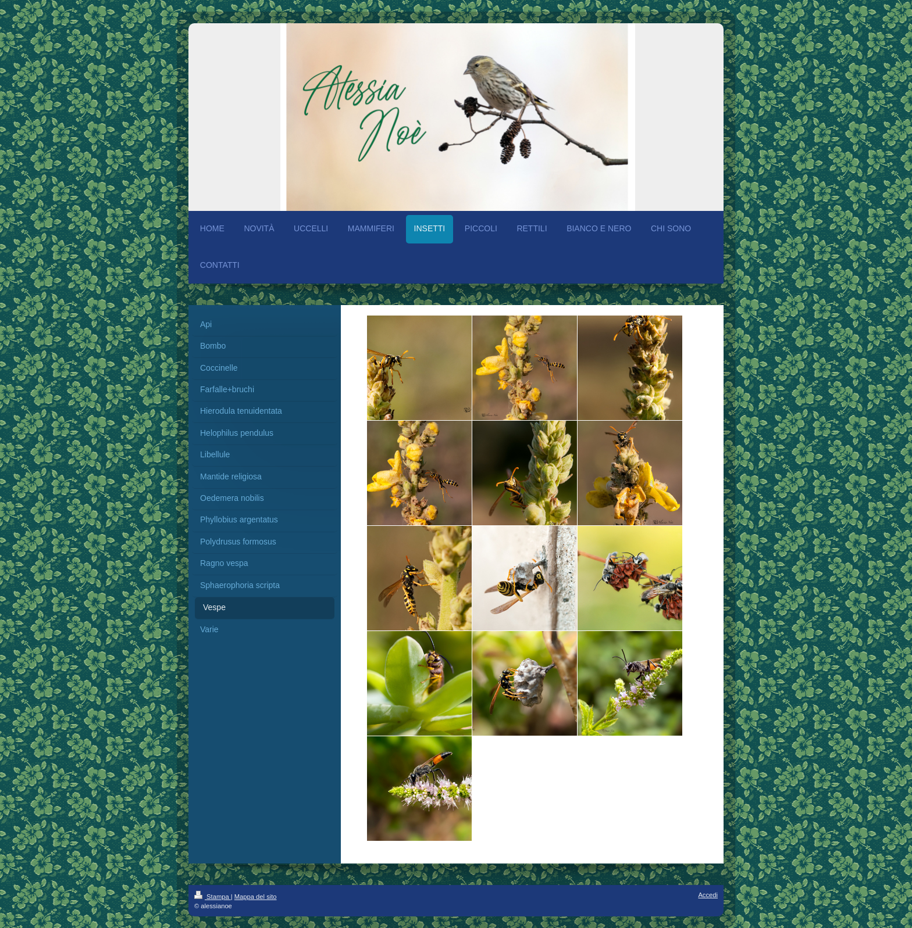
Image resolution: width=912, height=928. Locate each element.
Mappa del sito (255, 896)
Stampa (212, 896)
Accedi (708, 894)
